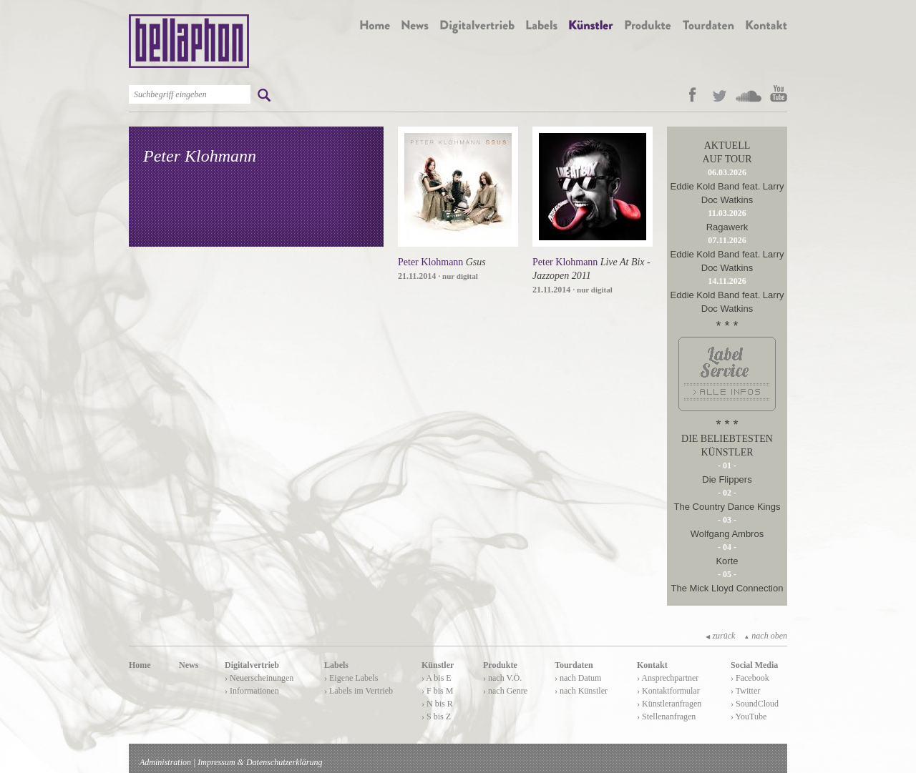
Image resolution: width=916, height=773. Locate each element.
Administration (165, 762)
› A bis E (437, 678)
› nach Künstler (581, 691)
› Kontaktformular (668, 691)
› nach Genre (505, 691)
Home (140, 665)
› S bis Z (436, 717)
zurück (720, 636)
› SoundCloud (755, 704)
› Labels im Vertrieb (358, 691)
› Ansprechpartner (667, 678)
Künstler (438, 665)
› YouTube (748, 717)
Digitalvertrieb (252, 665)
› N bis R (437, 704)
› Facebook (750, 678)
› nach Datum (578, 678)
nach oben (765, 636)
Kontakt (652, 665)
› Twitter (745, 691)
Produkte (500, 665)
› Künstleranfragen (669, 704)
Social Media (754, 665)
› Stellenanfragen (666, 717)
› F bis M (437, 691)
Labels (336, 665)
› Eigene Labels (351, 678)
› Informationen (252, 691)
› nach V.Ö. (502, 678)
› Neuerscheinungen (259, 678)
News (188, 665)
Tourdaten (574, 665)
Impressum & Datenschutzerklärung (260, 762)
